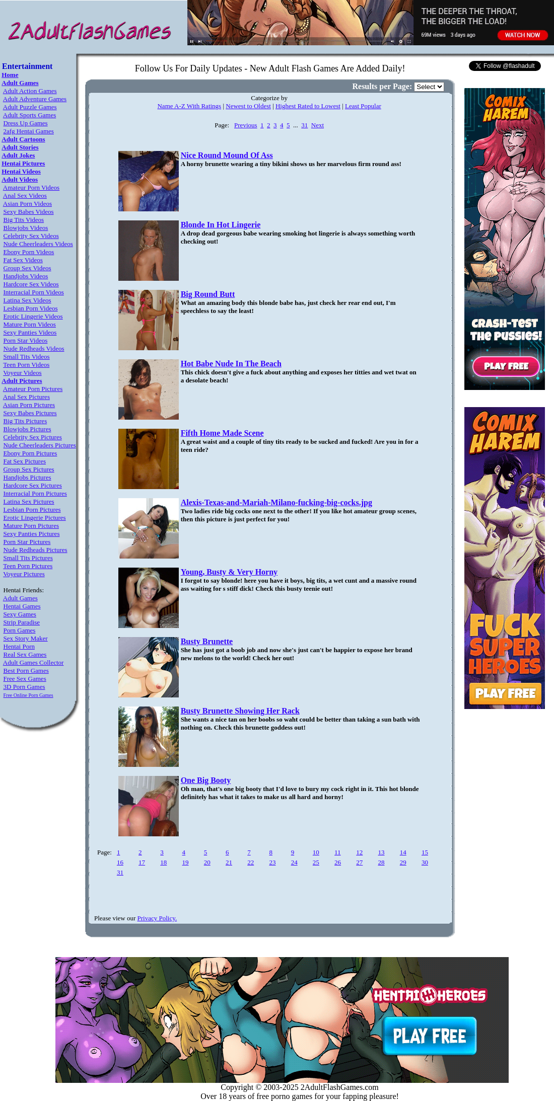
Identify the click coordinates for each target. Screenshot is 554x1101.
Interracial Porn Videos (34, 292)
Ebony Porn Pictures (30, 453)
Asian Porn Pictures (29, 405)
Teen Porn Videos (26, 364)
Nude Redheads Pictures (35, 550)
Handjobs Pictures (27, 477)
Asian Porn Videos (27, 203)
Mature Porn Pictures (31, 525)
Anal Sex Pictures (26, 397)
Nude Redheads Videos (34, 348)
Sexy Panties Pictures (32, 533)
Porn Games (20, 630)
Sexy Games (20, 614)
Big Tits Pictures (25, 421)
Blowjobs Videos (26, 227)
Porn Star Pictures (27, 541)
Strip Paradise (22, 622)
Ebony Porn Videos (29, 252)
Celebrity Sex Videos (31, 236)
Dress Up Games (26, 123)
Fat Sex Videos (23, 260)
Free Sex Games (25, 678)
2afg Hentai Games (29, 131)
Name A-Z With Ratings (189, 106)
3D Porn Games (24, 686)
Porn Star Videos (26, 340)
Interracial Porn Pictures (35, 493)
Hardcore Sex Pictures (33, 485)
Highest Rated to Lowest (307, 106)
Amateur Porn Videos (31, 187)
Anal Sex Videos (25, 195)
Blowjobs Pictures (27, 429)
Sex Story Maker (26, 638)
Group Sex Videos (27, 268)
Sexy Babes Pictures (30, 413)
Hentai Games (22, 606)
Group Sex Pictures (29, 469)
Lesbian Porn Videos (31, 308)
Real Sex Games (25, 654)
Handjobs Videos (26, 276)
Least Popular (363, 106)
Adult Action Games (30, 91)
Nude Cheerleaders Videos (38, 244)
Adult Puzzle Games (30, 107)
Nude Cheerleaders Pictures (40, 445)
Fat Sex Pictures (25, 461)
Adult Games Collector (33, 662)
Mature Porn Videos (30, 324)
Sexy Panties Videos (30, 332)
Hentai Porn (19, 646)
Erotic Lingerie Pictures (35, 517)
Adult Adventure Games (34, 99)
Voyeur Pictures (23, 574)
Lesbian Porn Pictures (32, 509)
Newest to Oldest (248, 106)
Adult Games (20, 598)
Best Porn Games (26, 670)
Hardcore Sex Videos (31, 284)
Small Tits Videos (27, 356)
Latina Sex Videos (27, 300)
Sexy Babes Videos (29, 211)
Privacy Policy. (157, 918)
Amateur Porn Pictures (32, 388)
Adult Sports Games (29, 115)
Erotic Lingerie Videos (33, 316)
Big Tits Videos (24, 219)
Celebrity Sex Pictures (33, 437)
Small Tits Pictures (28, 558)
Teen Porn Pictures (27, 566)
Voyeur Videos (22, 372)
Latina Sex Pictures (29, 501)
